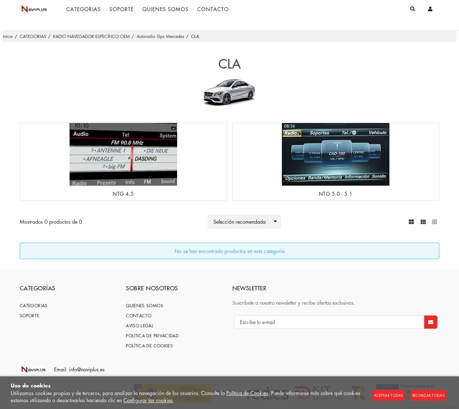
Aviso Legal (139, 325)
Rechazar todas (428, 395)
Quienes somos (144, 305)
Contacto (138, 315)
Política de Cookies (247, 392)
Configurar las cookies (148, 400)
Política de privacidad (152, 335)
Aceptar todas (388, 395)
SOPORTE (29, 315)
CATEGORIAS (34, 305)
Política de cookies (149, 345)
